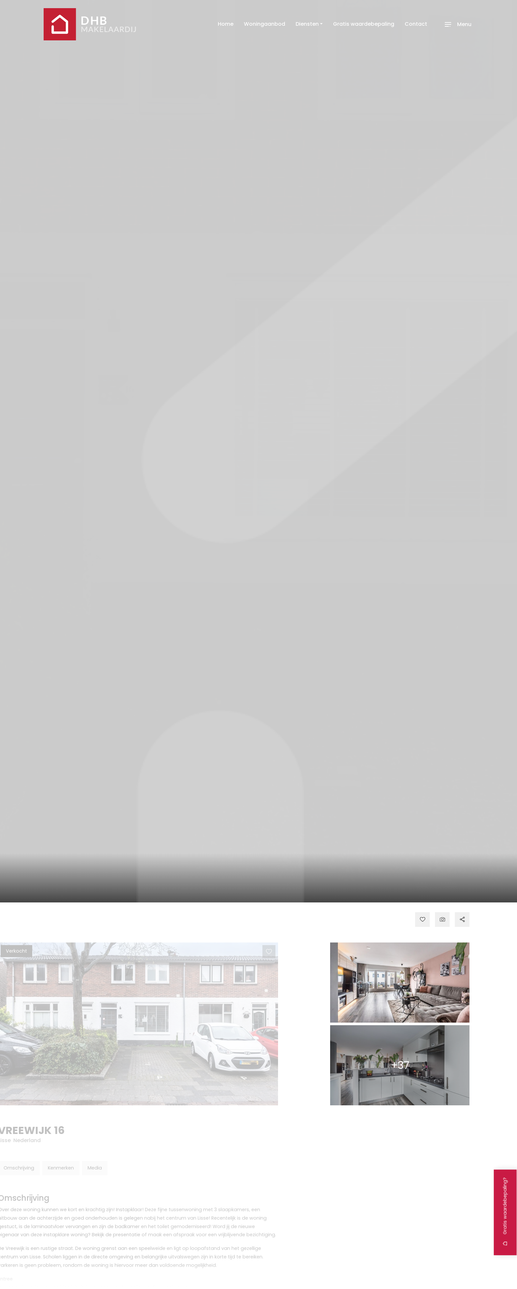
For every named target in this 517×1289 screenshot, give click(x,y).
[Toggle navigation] (457, 24)
